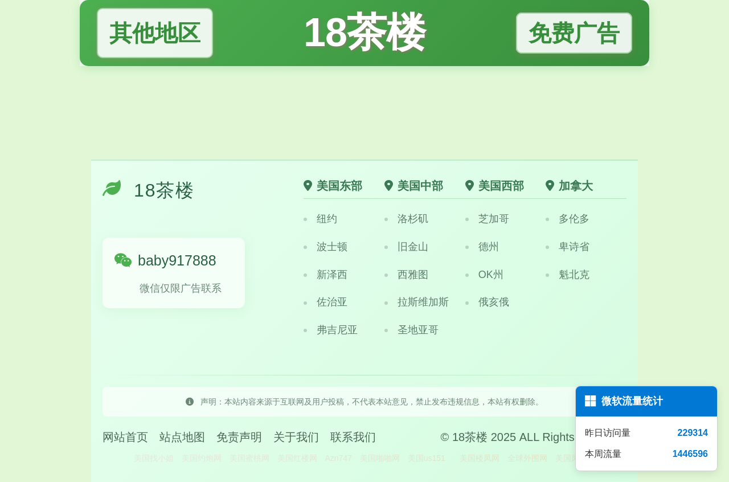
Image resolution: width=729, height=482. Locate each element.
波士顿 (325, 246)
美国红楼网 (297, 458)
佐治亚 (325, 302)
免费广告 (574, 33)
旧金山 (406, 246)
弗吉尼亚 (331, 330)
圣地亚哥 (411, 330)
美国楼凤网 (479, 458)
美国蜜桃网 (249, 458)
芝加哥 (487, 218)
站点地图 (182, 437)
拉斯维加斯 (416, 302)
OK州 (484, 274)
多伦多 (567, 218)
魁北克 (567, 274)
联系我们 (353, 437)
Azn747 (338, 458)
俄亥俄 (487, 302)
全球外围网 (527, 458)
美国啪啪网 (380, 458)
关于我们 (296, 437)
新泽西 (325, 274)
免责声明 (239, 437)
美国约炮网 (202, 458)
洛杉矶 (406, 218)
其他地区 (154, 33)
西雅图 (406, 274)
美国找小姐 (154, 458)
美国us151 (426, 458)
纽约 (320, 218)
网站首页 (125, 437)
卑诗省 (567, 246)
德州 (482, 246)
